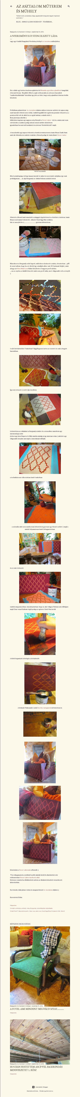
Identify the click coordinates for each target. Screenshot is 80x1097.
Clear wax (32, 911)
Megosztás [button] (13, 905)
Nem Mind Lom (22, 269)
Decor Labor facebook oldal (29, 877)
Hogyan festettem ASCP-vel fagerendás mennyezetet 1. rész (36, 1068)
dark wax (38, 911)
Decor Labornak (24, 870)
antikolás (18, 908)
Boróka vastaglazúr (44, 708)
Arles (28, 908)
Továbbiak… (48, 22)
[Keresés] (69, 6)
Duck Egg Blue (46, 911)
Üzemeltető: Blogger (40, 1087)
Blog (18, 22)
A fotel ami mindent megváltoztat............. (37, 1008)
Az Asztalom (46, 41)
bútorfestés (49, 908)
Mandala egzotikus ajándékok (51, 90)
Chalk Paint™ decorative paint (19, 911)
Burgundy (33, 908)
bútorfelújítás (41, 908)
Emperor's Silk (55, 911)
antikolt (23, 908)
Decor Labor (46, 120)
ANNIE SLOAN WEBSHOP (32, 22)
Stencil (63, 911)
